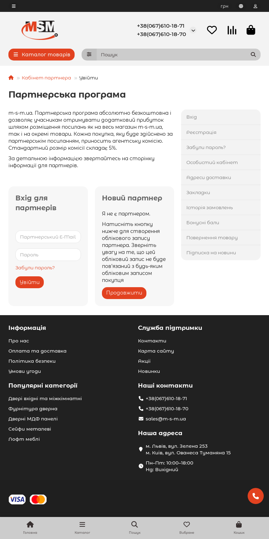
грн (224, 6)
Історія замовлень (209, 208)
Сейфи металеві (29, 429)
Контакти (152, 340)
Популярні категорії (42, 385)
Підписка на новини (211, 253)
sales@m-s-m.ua (166, 418)
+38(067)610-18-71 (161, 26)
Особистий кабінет (212, 162)
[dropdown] (13, 6)
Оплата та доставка (37, 351)
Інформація (27, 327)
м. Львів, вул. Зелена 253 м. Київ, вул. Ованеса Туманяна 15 (188, 449)
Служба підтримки (170, 327)
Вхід (191, 117)
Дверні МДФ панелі (33, 418)
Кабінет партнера (46, 78)
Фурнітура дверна (32, 408)
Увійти (30, 283)
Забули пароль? (35, 268)
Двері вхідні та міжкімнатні (45, 398)
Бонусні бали (202, 223)
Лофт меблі (24, 439)
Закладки (198, 193)
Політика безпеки (32, 361)
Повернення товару (212, 238)
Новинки (149, 371)
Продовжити (124, 293)
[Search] (179, 55)
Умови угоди (24, 371)
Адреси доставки (208, 177)
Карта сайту (156, 351)
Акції (144, 361)
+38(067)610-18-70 (161, 34)
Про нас (18, 340)
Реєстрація (201, 132)
